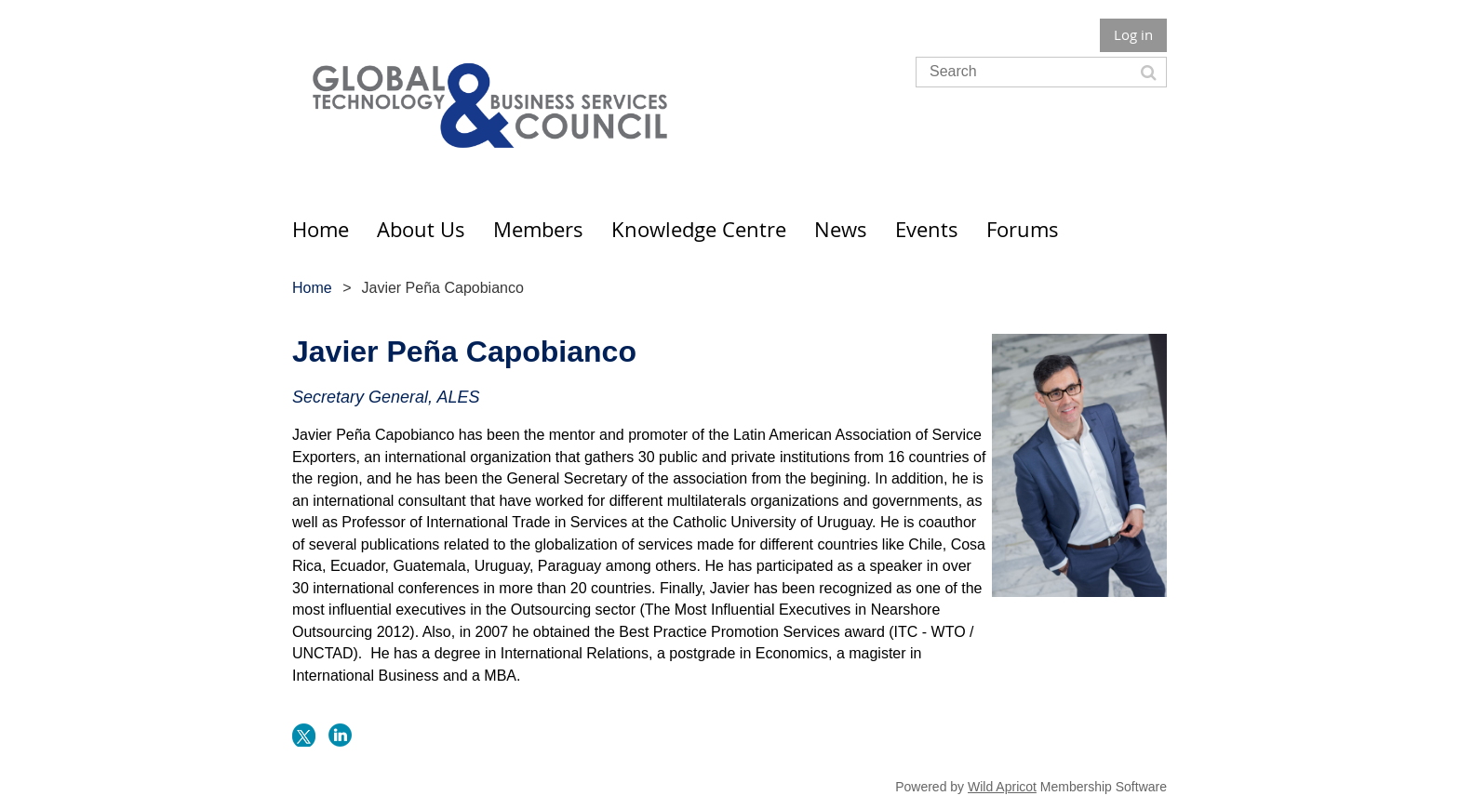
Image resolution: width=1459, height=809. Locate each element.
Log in (1133, 34)
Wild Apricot (1002, 786)
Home (312, 288)
